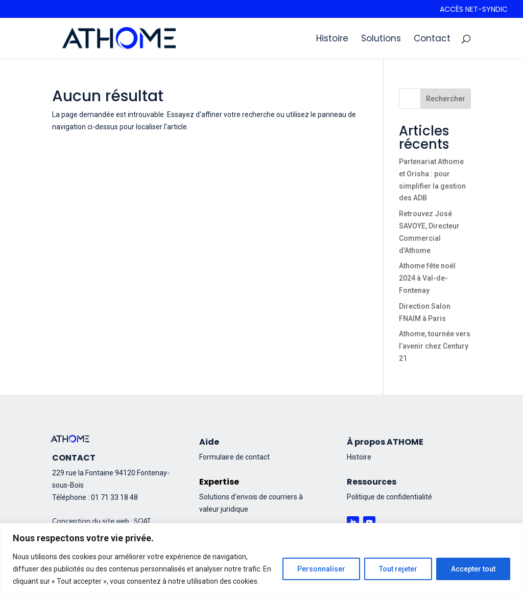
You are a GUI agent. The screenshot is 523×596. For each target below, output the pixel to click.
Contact (432, 39)
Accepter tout (473, 569)
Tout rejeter (398, 569)
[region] (261, 559)
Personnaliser (321, 569)
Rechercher (445, 99)
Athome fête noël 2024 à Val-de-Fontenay (427, 278)
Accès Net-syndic (474, 10)
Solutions (381, 39)
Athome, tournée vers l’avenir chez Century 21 (434, 346)
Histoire (332, 39)
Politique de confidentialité (389, 497)
